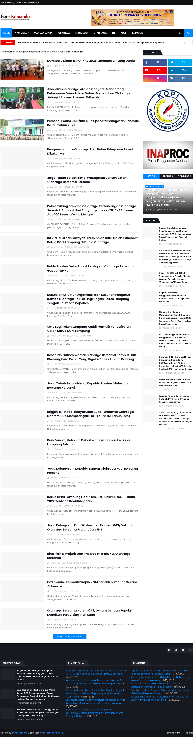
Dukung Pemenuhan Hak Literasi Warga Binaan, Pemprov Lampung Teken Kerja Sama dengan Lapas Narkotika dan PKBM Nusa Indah (167, 197)
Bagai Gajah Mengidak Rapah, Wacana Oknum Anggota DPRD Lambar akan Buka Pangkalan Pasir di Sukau (175, 234)
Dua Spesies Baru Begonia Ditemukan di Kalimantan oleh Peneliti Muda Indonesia (160, 692)
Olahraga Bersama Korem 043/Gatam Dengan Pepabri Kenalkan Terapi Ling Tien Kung (89, 612)
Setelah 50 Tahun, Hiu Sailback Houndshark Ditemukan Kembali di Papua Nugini (155, 685)
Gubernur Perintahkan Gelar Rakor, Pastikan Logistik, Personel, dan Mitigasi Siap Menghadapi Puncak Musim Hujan (95, 693)
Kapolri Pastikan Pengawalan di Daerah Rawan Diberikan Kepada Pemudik (174, 297)
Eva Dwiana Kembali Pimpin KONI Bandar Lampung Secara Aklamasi (92, 584)
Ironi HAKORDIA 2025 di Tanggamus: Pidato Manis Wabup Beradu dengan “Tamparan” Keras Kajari (174, 278)
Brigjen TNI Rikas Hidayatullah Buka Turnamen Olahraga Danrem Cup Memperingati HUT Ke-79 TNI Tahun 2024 (90, 414)
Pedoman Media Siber (28, 2)
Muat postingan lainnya (69, 636)
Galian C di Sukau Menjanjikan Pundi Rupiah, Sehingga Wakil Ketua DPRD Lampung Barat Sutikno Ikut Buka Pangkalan (175, 318)
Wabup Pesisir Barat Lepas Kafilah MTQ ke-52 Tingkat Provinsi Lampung (175, 399)
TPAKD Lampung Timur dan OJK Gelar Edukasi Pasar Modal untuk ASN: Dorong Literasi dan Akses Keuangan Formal (176, 418)
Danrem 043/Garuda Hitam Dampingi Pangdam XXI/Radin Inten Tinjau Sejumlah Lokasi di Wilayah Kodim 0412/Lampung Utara (175, 363)
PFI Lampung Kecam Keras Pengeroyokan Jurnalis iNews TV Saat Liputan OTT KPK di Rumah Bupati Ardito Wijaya (175, 340)
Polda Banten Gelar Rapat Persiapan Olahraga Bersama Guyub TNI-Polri (90, 268)
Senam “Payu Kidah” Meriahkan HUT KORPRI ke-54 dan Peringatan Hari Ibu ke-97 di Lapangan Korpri (94, 682)
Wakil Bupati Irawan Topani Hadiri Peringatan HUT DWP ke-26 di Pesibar (175, 382)
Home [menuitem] (6, 33)
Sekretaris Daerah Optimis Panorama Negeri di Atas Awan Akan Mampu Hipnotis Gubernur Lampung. (95, 701)
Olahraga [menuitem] (100, 33)
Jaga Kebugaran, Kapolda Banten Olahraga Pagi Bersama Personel (92, 470)
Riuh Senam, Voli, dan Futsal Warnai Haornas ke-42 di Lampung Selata (88, 442)
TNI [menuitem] (113, 33)
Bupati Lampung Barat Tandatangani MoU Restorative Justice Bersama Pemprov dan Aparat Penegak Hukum (94, 713)
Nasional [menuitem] (21, 33)
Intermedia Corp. (53, 732)
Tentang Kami (172, 732)
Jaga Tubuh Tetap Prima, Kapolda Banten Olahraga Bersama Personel (87, 385)
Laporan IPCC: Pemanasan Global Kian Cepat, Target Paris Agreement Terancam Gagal (161, 672)
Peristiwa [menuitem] (63, 33)
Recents (168, 176)
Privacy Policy (7, 2)
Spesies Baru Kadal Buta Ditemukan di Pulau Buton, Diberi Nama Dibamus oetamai (160, 698)
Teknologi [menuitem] (81, 33)
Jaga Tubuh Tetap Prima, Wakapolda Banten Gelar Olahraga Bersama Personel (86, 180)
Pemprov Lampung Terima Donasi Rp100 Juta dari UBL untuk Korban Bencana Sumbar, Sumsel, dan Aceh (96, 672)
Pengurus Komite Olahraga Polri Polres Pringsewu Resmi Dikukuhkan (90, 151)
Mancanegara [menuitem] (43, 33)
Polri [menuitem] (123, 33)
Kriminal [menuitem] (137, 33)
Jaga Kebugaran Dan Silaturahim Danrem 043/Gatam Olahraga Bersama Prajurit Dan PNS (89, 527)
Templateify (19, 732)
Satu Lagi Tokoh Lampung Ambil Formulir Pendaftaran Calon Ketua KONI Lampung (89, 329)
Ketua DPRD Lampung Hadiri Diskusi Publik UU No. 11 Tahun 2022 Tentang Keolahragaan (91, 499)
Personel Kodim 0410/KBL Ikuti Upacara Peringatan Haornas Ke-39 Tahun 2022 (93, 123)
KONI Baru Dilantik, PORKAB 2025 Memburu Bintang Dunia (91, 61)
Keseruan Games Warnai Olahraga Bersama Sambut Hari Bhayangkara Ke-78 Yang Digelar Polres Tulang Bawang (91, 357)
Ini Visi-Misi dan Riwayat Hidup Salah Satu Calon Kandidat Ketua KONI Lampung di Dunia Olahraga (92, 240)
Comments (184, 176)
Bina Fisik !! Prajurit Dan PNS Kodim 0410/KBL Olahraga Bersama (88, 556)
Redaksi (188, 732)
